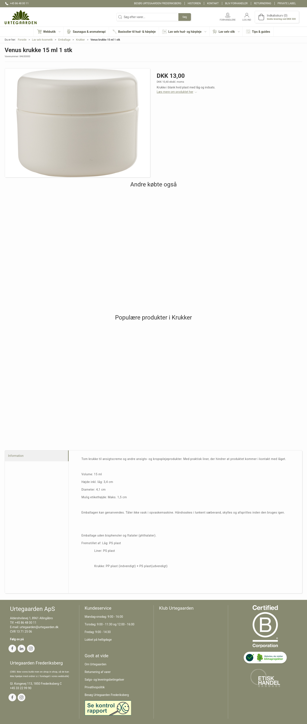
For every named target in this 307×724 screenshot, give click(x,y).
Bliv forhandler (236, 3)
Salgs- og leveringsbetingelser (104, 679)
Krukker (80, 39)
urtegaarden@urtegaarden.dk (39, 627)
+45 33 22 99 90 (20, 688)
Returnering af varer (98, 672)
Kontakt (213, 3)
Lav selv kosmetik (42, 39)
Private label (287, 3)
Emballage (64, 39)
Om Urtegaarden (95, 664)
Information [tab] (16, 455)
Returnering (262, 3)
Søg (184, 17)
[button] (49, 31)
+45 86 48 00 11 (26, 622)
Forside (22, 39)
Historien (194, 3)
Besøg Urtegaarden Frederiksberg (157, 3)
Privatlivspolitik (95, 687)
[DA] (21, 17)
